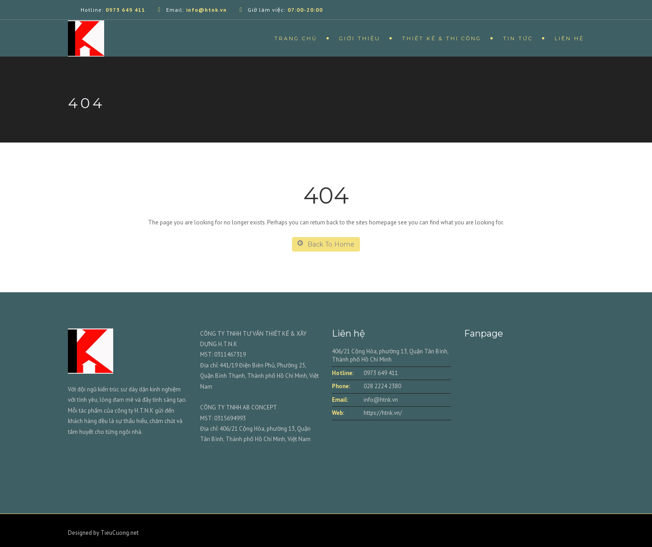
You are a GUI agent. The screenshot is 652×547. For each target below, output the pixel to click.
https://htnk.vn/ (383, 413)
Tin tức (518, 38)
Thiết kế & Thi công (441, 38)
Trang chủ (295, 38)
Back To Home (326, 244)
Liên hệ (569, 38)
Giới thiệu (359, 38)
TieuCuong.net (120, 533)
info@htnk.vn (381, 400)
